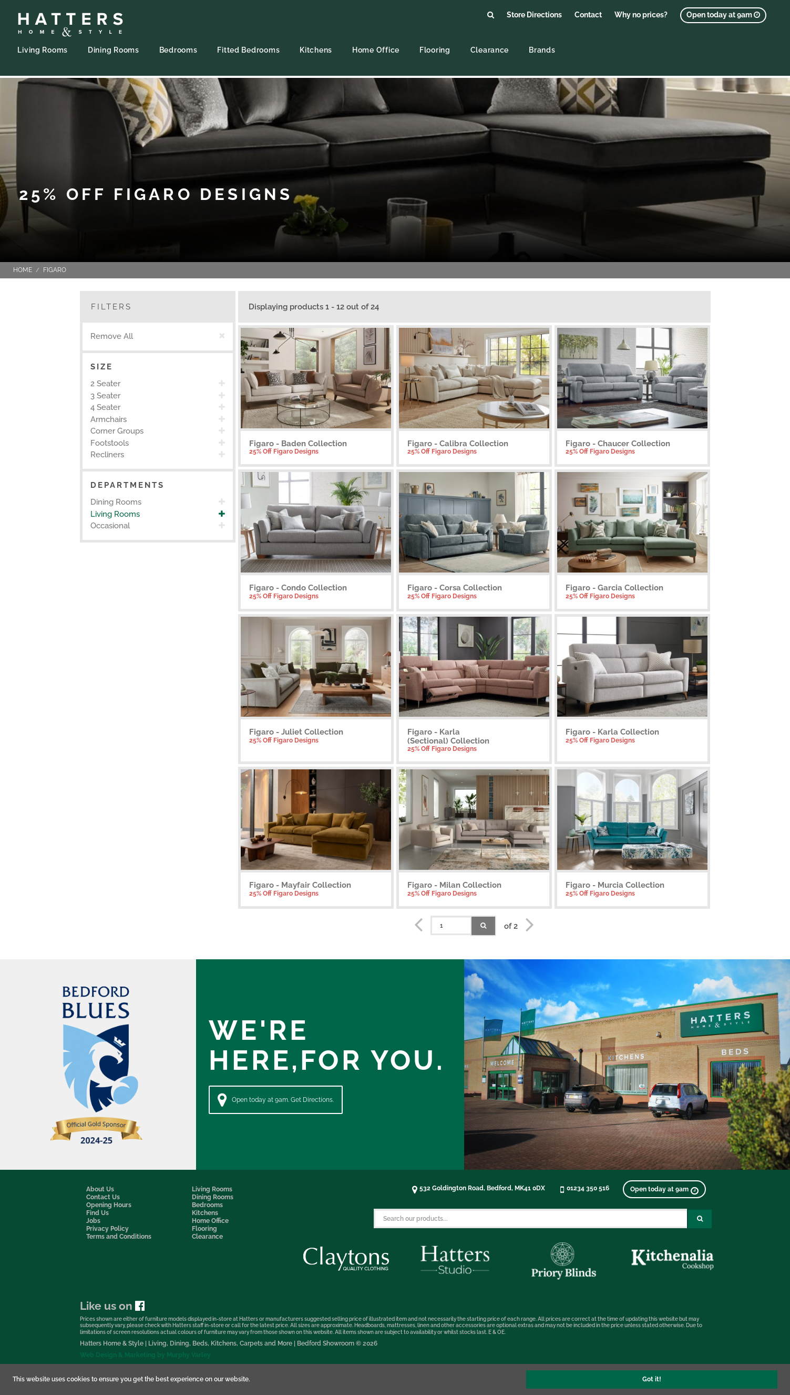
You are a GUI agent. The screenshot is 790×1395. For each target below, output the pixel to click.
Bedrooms (178, 49)
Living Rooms (42, 49)
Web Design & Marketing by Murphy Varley (145, 1355)
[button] (157, 367)
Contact (588, 14)
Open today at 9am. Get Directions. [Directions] (276, 1100)
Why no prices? (641, 14)
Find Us (97, 1213)
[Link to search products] (490, 14)
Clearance (489, 49)
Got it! (651, 1379)
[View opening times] (723, 15)
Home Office (375, 49)
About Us (100, 1189)
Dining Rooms (113, 49)
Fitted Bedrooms (248, 49)
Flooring (434, 49)
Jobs (93, 1221)
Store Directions (534, 14)
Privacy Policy (107, 1228)
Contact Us (103, 1197)
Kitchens (316, 49)
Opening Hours (108, 1205)
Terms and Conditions (118, 1236)
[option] (157, 384)
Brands (542, 49)
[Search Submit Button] (700, 1219)
